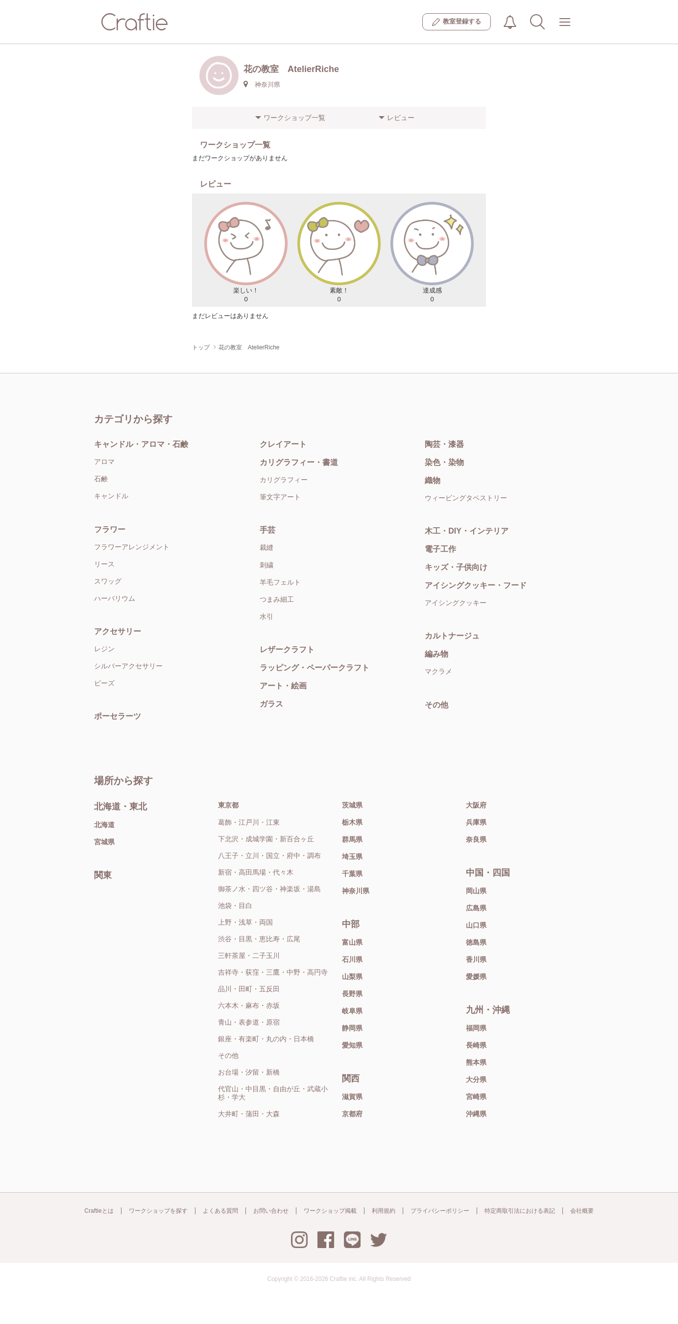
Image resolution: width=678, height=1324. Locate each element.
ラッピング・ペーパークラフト (314, 667)
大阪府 (476, 805)
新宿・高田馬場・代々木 (255, 872)
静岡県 (352, 1028)
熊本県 (476, 1062)
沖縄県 (476, 1114)
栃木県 (352, 822)
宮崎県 (476, 1097)
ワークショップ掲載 (330, 1210)
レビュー (400, 118)
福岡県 (476, 1028)
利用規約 (383, 1210)
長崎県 (476, 1045)
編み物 (436, 654)
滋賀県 (352, 1097)
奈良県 (476, 839)
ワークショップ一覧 (294, 118)
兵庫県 (476, 822)
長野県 (352, 994)
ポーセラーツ (117, 716)
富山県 (352, 942)
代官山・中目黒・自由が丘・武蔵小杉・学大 (273, 1093)
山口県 (476, 925)
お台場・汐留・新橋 (249, 1072)
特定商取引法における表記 (519, 1210)
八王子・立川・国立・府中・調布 (269, 855)
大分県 (476, 1079)
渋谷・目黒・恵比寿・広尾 (259, 939)
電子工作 (440, 549)
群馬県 (352, 839)
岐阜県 (352, 1011)
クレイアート (283, 444)
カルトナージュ (452, 636)
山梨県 (352, 977)
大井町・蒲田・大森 (249, 1114)
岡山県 (476, 891)
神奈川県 (355, 891)
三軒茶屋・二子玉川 (249, 955)
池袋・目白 (235, 905)
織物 (432, 480)
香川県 (476, 959)
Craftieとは (98, 1210)
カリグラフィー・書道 (299, 462)
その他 (436, 705)
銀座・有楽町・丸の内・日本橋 (266, 1039)
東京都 (228, 805)
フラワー (109, 529)
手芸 (267, 530)
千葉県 (352, 874)
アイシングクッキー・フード (476, 585)
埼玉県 (352, 856)
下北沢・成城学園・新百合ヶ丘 (266, 839)
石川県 (352, 959)
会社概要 (582, 1210)
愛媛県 (476, 977)
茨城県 (352, 805)
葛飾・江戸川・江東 (249, 822)
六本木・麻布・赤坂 (249, 1005)
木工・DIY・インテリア (466, 531)
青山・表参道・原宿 (249, 1022)
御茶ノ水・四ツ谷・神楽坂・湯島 (269, 889)
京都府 (352, 1114)
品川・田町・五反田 (249, 989)
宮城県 (104, 842)
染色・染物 (444, 462)
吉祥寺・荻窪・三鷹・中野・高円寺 (273, 972)
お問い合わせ (271, 1210)
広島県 (476, 908)
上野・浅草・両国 (245, 922)
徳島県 (476, 942)
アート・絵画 (283, 686)
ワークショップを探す (158, 1210)
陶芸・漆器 (444, 444)
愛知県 (352, 1045)
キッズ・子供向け (456, 567)
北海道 (104, 825)
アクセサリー (117, 631)
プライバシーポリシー (440, 1210)
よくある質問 (220, 1210)
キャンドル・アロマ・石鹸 (141, 444)
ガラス (271, 704)
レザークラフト (287, 649)
